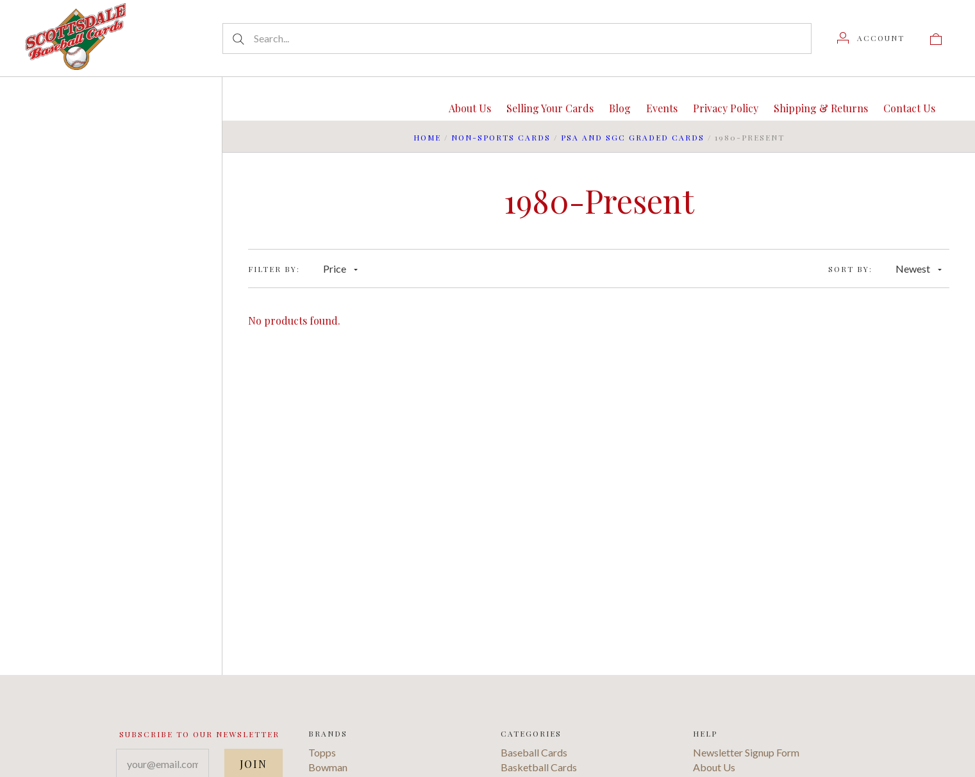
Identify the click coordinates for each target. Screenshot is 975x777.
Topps (322, 752)
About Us (470, 108)
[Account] (870, 38)
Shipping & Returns (821, 108)
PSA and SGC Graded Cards (632, 137)
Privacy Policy (725, 108)
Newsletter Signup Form (746, 752)
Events (662, 108)
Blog (620, 108)
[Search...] (517, 38)
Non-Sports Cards (501, 137)
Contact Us (909, 108)
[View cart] (936, 38)
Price (340, 268)
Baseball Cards (534, 752)
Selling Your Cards (550, 108)
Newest (919, 268)
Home (427, 137)
